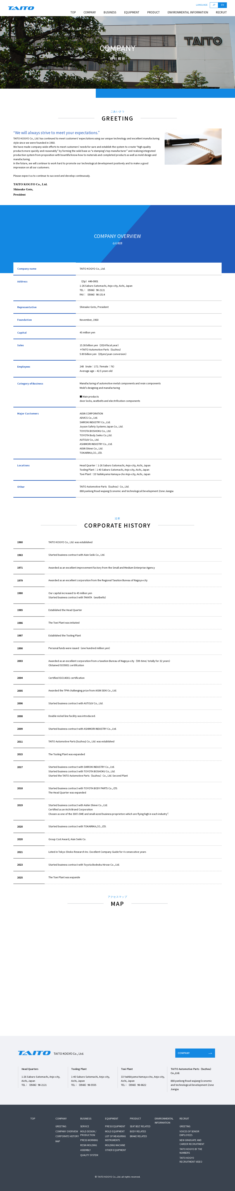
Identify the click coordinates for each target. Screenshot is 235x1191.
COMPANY (90, 12)
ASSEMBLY (85, 1150)
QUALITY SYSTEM (89, 1155)
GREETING (60, 1126)
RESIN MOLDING (88, 1145)
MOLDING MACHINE (115, 1145)
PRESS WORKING (89, 1140)
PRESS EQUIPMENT (115, 1126)
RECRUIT (221, 12)
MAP (57, 1141)
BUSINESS (110, 12)
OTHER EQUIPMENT (115, 1150)
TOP (73, 12)
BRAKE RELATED (138, 1136)
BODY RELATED (138, 1131)
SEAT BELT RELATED (140, 1126)
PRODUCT (153, 12)
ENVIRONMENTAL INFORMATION (188, 12)
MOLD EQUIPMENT (115, 1131)
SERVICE (84, 1126)
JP (214, 5)
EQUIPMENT (131, 12)
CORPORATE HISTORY (67, 1136)
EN (222, 5)
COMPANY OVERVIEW (66, 1131)
